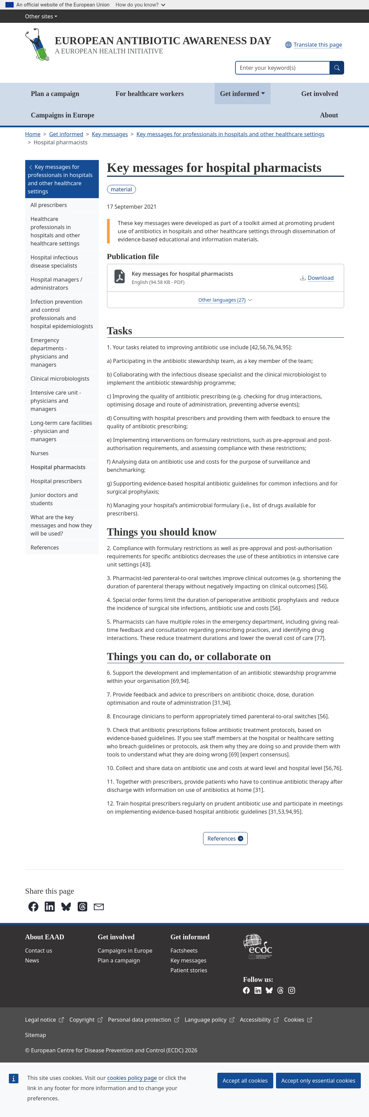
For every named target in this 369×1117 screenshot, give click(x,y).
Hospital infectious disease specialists (54, 261)
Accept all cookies (245, 1080)
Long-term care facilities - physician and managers (61, 431)
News (32, 960)
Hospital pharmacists (58, 467)
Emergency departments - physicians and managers (49, 352)
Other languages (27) (225, 300)
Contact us (38, 950)
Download (317, 278)
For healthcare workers (150, 93)
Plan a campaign (55, 93)
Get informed (239, 93)
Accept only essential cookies (318, 1080)
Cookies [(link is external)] (298, 1020)
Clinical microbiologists (60, 378)
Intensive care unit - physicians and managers (56, 401)
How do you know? (141, 4)
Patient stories (188, 970)
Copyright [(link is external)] (86, 1020)
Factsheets (184, 950)
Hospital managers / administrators (56, 283)
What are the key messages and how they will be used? (61, 525)
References (45, 547)
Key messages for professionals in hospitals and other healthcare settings (231, 134)
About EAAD (44, 937)
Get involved (319, 93)
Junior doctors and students (54, 499)
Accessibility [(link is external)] (259, 1020)
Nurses (40, 453)
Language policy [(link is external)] (209, 1020)
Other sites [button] (39, 16)
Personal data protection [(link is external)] (143, 1020)
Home (33, 134)
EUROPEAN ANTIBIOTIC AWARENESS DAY (163, 41)
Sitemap (35, 1035)
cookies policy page (132, 1078)
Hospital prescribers (56, 481)
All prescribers (49, 205)
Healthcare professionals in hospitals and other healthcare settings (55, 231)
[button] (33, 906)
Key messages (110, 134)
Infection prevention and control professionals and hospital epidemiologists (62, 314)
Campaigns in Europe (62, 115)
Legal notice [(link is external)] (44, 1020)
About (329, 115)
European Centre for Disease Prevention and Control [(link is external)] (257, 946)
